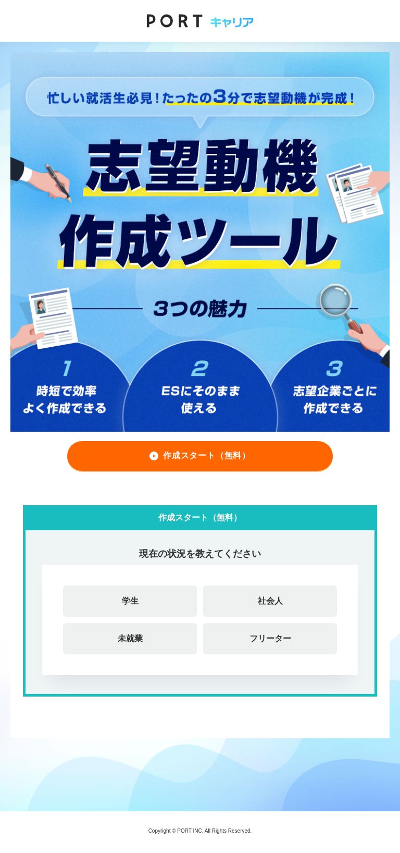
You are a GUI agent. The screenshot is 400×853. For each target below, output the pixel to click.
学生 (130, 600)
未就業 (130, 638)
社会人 (270, 600)
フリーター (270, 638)
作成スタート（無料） (207, 455)
